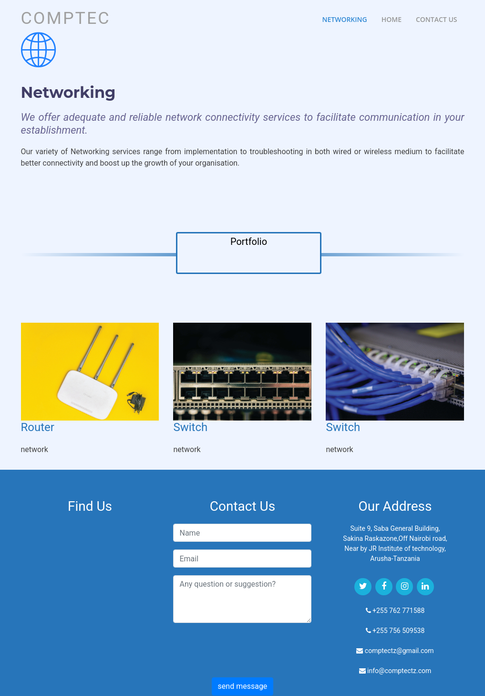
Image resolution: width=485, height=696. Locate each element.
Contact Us (436, 19)
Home (392, 19)
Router (37, 427)
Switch (190, 427)
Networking (344, 19)
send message (243, 686)
